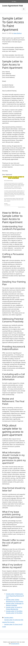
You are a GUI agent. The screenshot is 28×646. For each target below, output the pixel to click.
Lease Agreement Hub (12, 5)
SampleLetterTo (15, 643)
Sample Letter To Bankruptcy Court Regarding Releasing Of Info (15, 595)
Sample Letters (8, 617)
